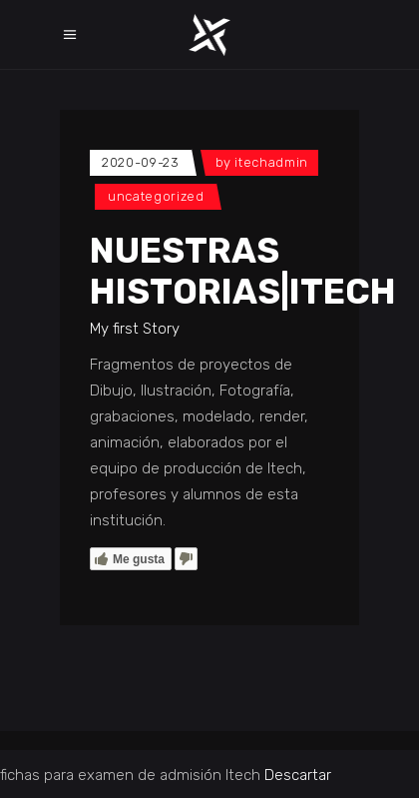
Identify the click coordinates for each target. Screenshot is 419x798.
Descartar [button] (297, 775)
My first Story (135, 329)
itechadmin (271, 162)
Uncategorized (156, 196)
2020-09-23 (141, 162)
